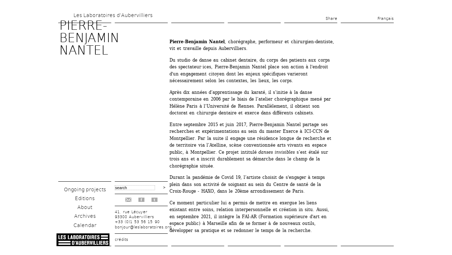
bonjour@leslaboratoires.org (143, 227)
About (84, 207)
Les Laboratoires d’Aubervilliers (113, 15)
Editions (85, 198)
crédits (121, 239)
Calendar (84, 225)
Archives (85, 216)
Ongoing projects (85, 189)
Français (385, 18)
